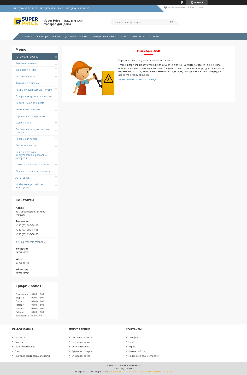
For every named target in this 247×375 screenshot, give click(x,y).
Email (131, 341)
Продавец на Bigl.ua (124, 368)
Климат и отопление (27, 83)
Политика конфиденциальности (32, 355)
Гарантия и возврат (26, 346)
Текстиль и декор (25, 145)
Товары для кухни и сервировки (33, 96)
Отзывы (154, 36)
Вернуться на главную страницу (137, 79)
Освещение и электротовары (32, 171)
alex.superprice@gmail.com (31, 241)
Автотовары (22, 177)
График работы (136, 351)
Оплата (19, 341)
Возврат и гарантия (104, 36)
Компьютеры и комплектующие (33, 89)
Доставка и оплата (76, 36)
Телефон (133, 337)
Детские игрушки (25, 76)
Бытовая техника (25, 63)
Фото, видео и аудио (27, 109)
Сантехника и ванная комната (33, 164)
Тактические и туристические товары (32, 131)
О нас (124, 36)
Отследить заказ (81, 355)
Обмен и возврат (81, 346)
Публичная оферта (82, 351)
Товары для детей (26, 138)
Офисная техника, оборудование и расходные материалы (31, 155)
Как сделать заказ (82, 337)
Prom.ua (139, 365)
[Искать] (171, 22)
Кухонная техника (25, 69)
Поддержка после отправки (143, 355)
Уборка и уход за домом (29, 102)
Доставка (20, 337)
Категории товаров (48, 36)
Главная (27, 36)
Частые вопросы (81, 341)
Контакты (138, 36)
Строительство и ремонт (30, 116)
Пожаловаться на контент (123, 371)
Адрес (131, 346)
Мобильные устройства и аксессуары (30, 186)
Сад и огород (23, 122)
